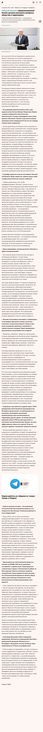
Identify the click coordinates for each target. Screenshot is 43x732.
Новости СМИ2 (6, 684)
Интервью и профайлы (28, 8)
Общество (18, 8)
